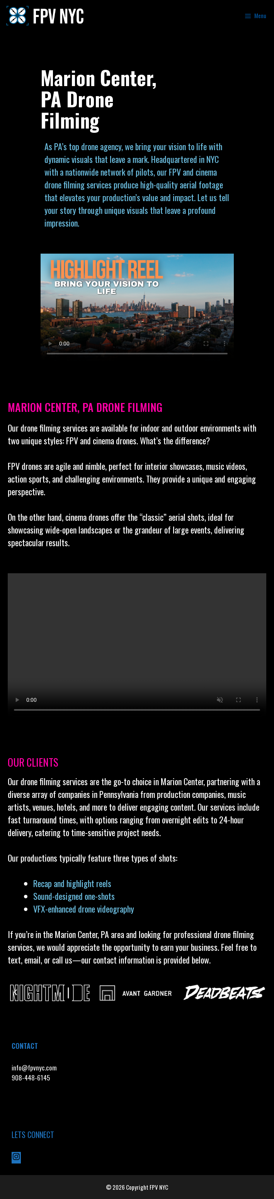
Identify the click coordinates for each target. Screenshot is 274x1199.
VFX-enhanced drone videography (84, 909)
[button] (15, 992)
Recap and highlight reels (72, 883)
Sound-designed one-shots (74, 896)
